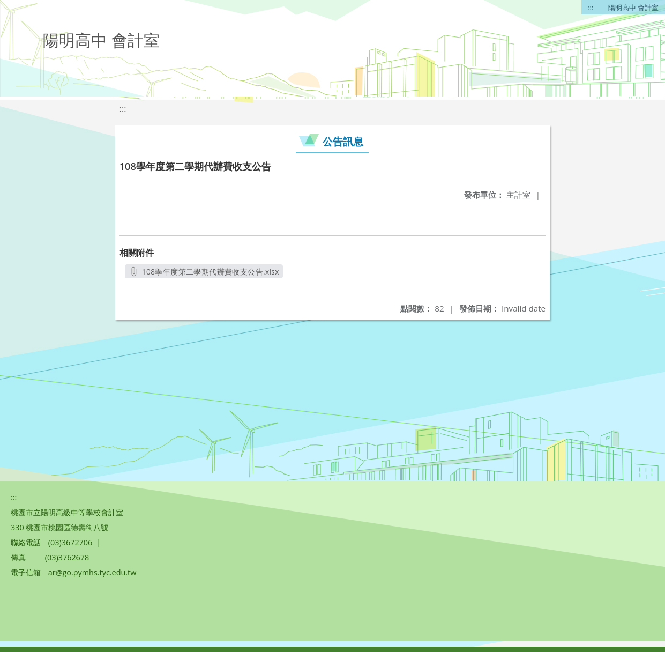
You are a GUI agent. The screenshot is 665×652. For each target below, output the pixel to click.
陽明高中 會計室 (633, 7)
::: (590, 7)
